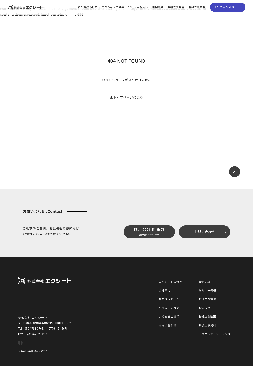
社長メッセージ (169, 299)
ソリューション (138, 7)
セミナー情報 (207, 290)
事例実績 (157, 7)
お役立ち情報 (197, 7)
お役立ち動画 (176, 7)
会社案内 (164, 290)
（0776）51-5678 (57, 328)
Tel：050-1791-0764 (30, 328)
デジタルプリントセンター (215, 334)
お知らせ (204, 308)
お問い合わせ (167, 325)
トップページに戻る (126, 97)
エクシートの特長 (112, 7)
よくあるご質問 (169, 316)
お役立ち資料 (207, 325)
